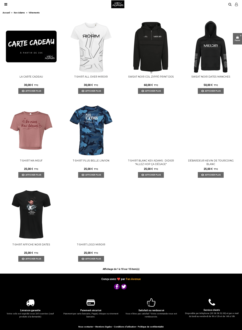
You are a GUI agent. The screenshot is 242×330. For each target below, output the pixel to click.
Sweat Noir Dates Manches (210, 76)
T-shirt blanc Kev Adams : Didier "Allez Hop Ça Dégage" (151, 162)
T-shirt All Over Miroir (91, 76)
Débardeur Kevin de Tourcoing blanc (211, 162)
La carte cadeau (31, 76)
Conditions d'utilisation (125, 327)
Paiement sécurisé (90, 310)
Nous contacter (85, 327)
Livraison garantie (30, 310)
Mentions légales (103, 327)
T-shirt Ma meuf (31, 160)
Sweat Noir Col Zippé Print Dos (151, 76)
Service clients (212, 310)
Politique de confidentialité (151, 327)
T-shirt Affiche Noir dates (31, 244)
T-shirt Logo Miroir (91, 244)
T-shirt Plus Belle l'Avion (91, 160)
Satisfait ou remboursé (151, 310)
